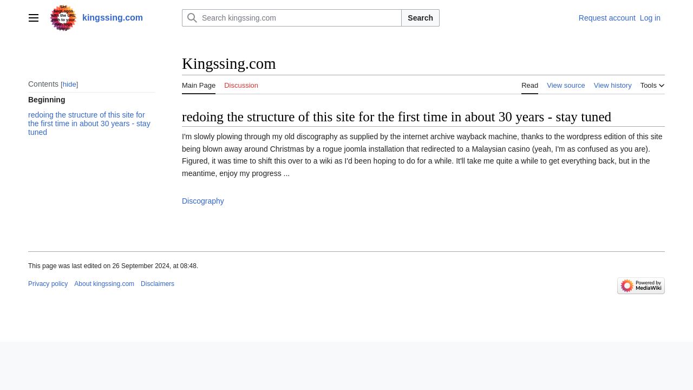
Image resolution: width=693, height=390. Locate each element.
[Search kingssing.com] (292, 18)
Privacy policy (48, 284)
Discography (203, 201)
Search (420, 18)
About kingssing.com (104, 284)
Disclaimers (157, 284)
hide (69, 84)
